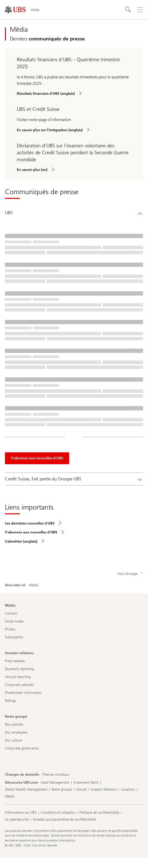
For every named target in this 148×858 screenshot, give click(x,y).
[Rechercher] (128, 10)
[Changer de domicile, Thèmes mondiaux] (55, 775)
